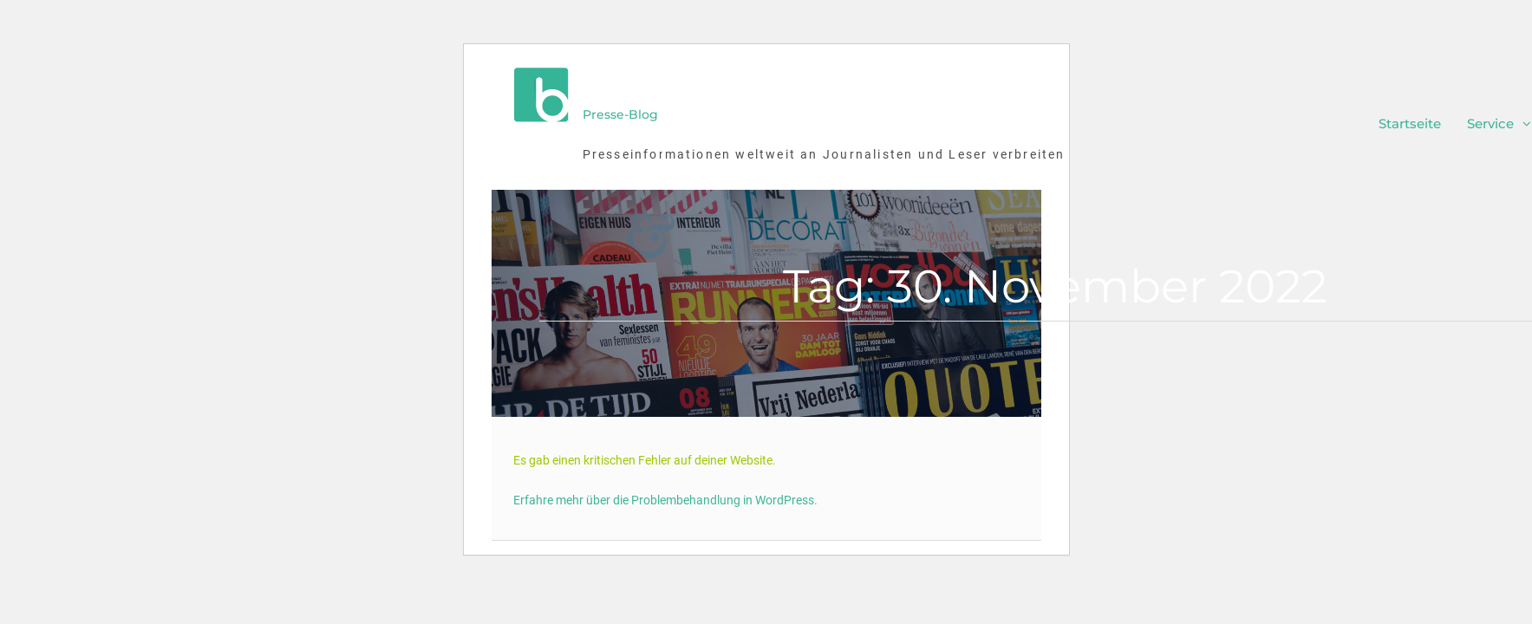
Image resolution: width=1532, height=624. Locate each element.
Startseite (1410, 123)
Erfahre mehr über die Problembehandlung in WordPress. (665, 500)
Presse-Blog (620, 114)
